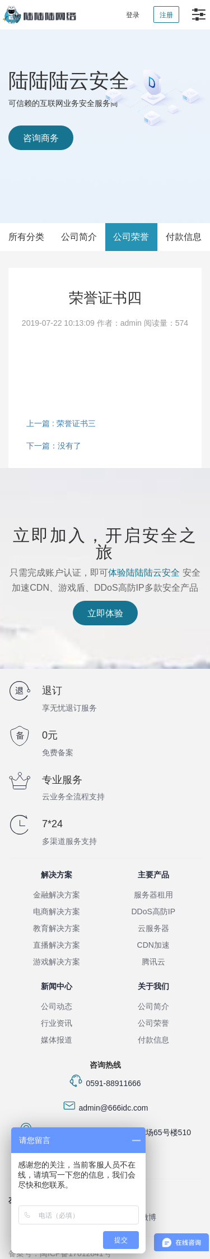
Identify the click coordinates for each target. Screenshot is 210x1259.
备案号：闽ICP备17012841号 (59, 1253)
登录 (132, 15)
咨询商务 (41, 138)
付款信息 (184, 237)
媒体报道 (56, 1039)
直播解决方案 (56, 944)
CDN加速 (153, 944)
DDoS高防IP (153, 911)
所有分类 (26, 237)
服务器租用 (153, 894)
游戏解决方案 (56, 961)
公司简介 (79, 237)
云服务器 (153, 928)
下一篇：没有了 (53, 445)
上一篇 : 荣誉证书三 (61, 423)
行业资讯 (56, 1023)
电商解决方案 (56, 911)
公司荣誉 (131, 237)
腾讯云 (153, 961)
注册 (166, 15)
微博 (148, 1217)
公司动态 (56, 1006)
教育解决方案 (56, 928)
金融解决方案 (56, 894)
